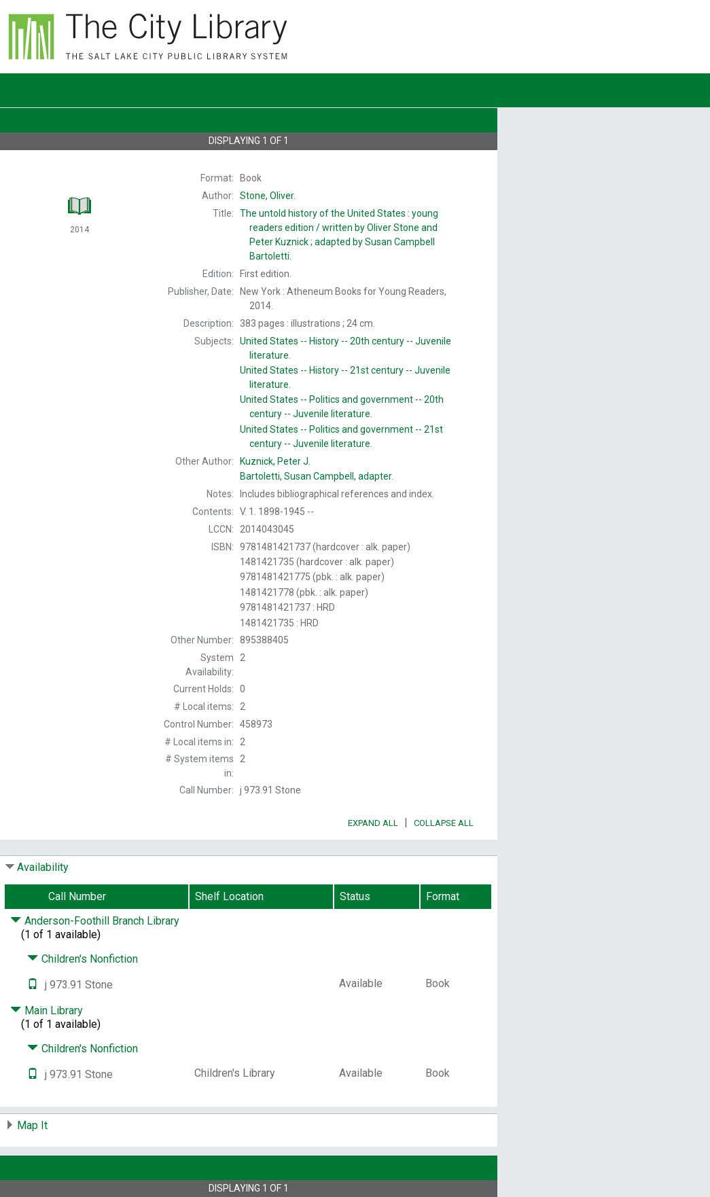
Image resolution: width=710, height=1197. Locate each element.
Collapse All (444, 823)
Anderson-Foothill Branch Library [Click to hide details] (94, 920)
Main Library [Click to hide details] (46, 1010)
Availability (43, 867)
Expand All (373, 823)
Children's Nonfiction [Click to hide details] (82, 958)
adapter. (316, 476)
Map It (32, 1125)
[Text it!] (32, 984)
